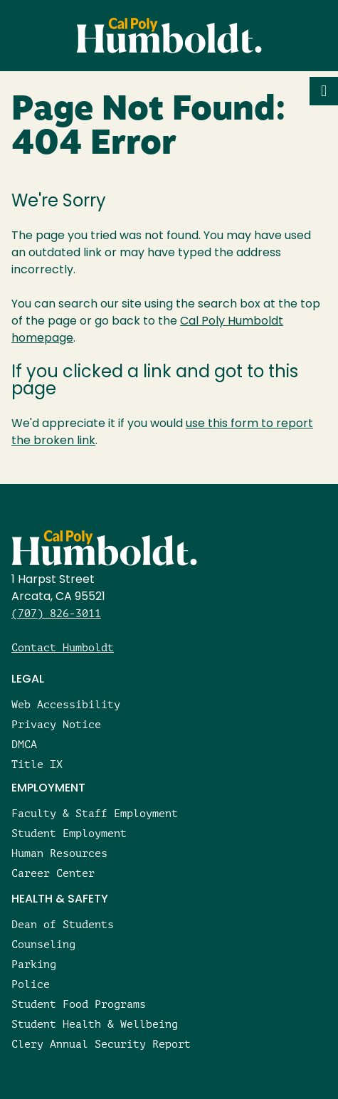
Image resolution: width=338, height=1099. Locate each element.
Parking (33, 964)
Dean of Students (62, 924)
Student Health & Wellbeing (94, 1024)
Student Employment (69, 833)
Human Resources (59, 853)
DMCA (24, 744)
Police (30, 984)
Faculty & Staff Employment (94, 813)
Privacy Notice (56, 724)
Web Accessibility (65, 704)
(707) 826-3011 (56, 613)
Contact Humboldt (62, 647)
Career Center (53, 873)
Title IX (37, 764)
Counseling (43, 944)
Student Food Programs (78, 1004)
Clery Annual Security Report (101, 1044)
